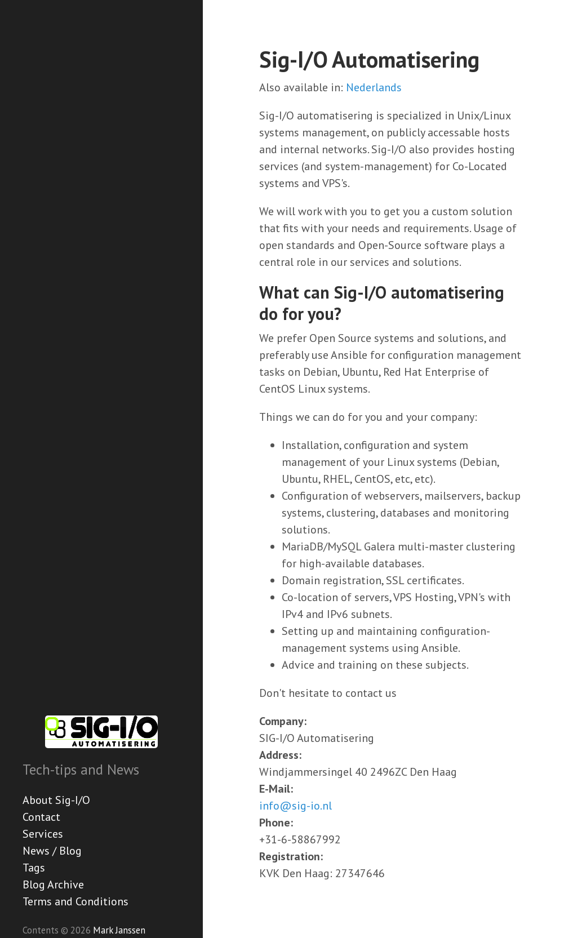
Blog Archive (53, 884)
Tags (34, 867)
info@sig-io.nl (295, 805)
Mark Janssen (119, 930)
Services (43, 833)
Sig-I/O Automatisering (369, 59)
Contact (41, 817)
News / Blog (52, 850)
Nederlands (374, 87)
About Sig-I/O (56, 800)
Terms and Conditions (75, 901)
